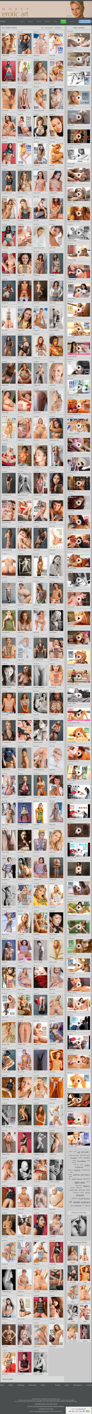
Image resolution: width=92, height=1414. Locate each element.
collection (74, 1162)
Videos (30, 21)
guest (70, 1176)
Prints (2, 1385)
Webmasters (77, 1385)
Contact (89, 1385)
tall (70, 1202)
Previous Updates (7, 1379)
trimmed (77, 1206)
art (78, 1152)
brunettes (81, 1161)
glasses (70, 1174)
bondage (80, 1157)
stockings (74, 1198)
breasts (73, 1158)
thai (83, 1205)
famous (70, 1170)
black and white (74, 1155)
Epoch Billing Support (51, 1403)
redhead (87, 1193)
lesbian (88, 1181)
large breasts (77, 1179)
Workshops (32, 1385)
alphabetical (59, 28)
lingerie (86, 1186)
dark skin (76, 1164)
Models (47, 21)
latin (70, 1178)
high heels (86, 1179)
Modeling (21, 1385)
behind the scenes (85, 1155)
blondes (87, 1158)
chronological (49, 28)
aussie (70, 1151)
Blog (55, 21)
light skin (80, 1182)
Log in (72, 21)
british (88, 1160)
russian (82, 1192)
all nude (85, 1152)
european (79, 1167)
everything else (86, 1170)
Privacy (57, 1385)
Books (11, 1385)
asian (74, 1151)
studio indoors (81, 1202)
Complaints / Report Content (46, 1408)
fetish (71, 1172)
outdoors (72, 1187)
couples (81, 1164)
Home (22, 21)
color (87, 1165)
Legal (67, 1385)
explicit (77, 1170)
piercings (82, 1190)
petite (88, 1190)
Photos (38, 21)
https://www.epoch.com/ (42, 1411)
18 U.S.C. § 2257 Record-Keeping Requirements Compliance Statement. (46, 1406)
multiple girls (79, 1187)
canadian (74, 1160)
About (43, 1385)
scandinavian (76, 1192)
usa (71, 1205)
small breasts (84, 1199)
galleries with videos (81, 1175)
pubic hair (73, 1190)
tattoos (87, 1205)
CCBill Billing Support (40, 1403)
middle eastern (78, 1185)
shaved (80, 1195)
